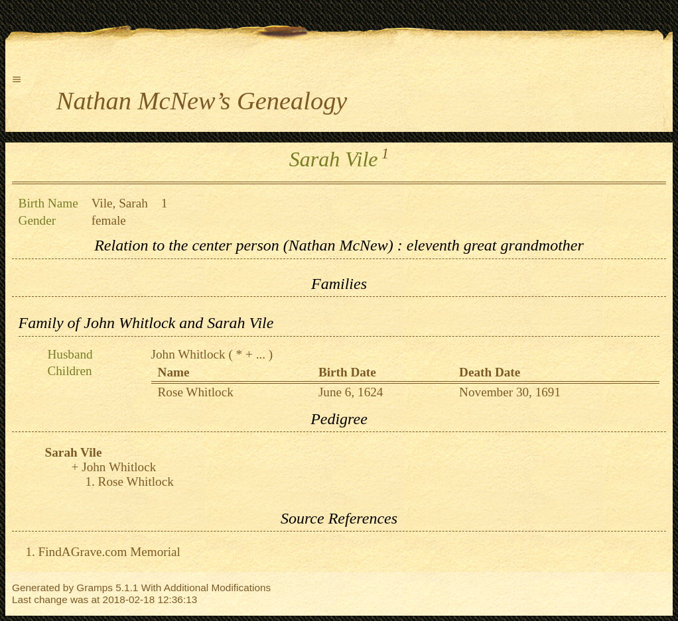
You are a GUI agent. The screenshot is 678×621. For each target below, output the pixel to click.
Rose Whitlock (196, 392)
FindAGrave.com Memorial (109, 552)
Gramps (94, 587)
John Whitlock (188, 354)
